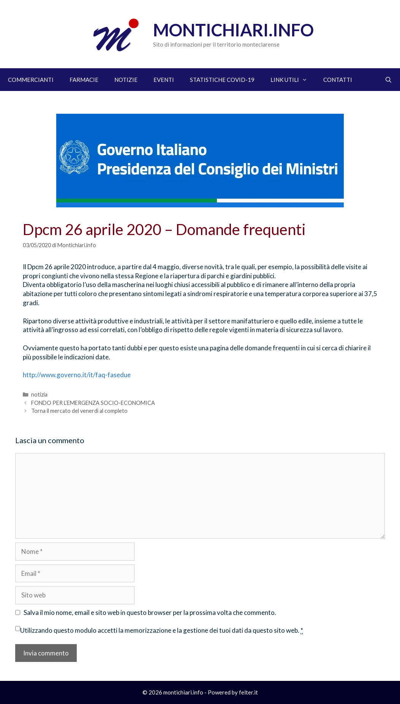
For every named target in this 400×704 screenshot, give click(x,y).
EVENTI (163, 79)
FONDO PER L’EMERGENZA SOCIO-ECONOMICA (93, 403)
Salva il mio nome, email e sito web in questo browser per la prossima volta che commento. (150, 612)
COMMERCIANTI (31, 79)
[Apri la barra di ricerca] (388, 79)
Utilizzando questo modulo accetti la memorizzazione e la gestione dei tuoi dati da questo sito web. (161, 630)
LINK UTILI (292, 79)
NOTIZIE (126, 79)
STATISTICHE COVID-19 (222, 79)
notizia (39, 394)
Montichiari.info (233, 30)
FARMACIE (84, 79)
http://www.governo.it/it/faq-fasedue (77, 375)
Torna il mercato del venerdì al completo (79, 411)
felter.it (248, 692)
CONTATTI (337, 79)
